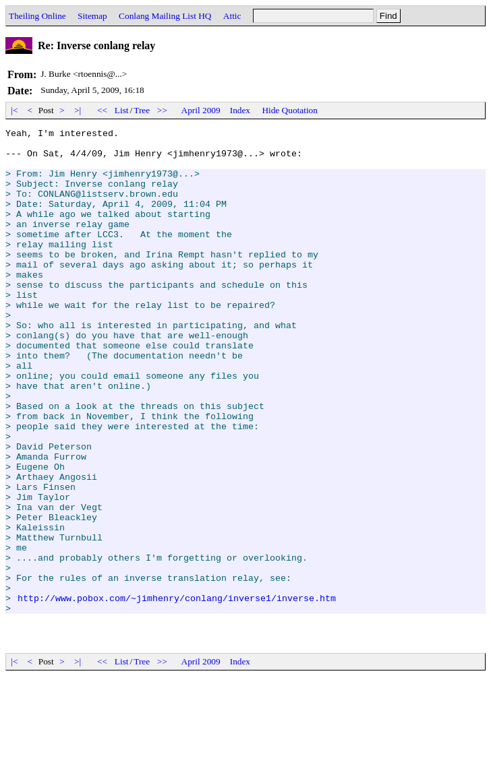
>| (78, 110)
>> (162, 110)
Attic (232, 16)
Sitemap (92, 16)
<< (102, 110)
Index (240, 110)
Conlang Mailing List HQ (165, 16)
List (122, 110)
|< (14, 110)
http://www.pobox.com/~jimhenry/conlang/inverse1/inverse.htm (177, 693)
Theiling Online (37, 16)
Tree (142, 110)
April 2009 (201, 110)
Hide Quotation (290, 110)
